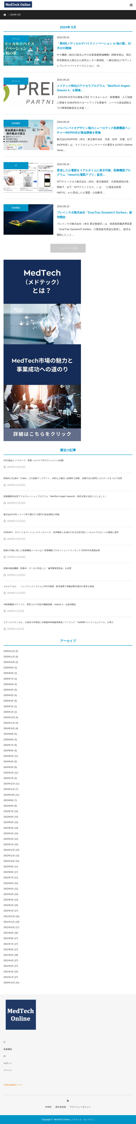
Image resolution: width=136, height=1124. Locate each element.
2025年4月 (9, 695)
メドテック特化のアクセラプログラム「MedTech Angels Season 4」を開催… (93, 88)
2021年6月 (9, 949)
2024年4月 (9, 761)
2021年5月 (9, 955)
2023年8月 (9, 806)
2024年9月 (9, 734)
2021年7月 (9, 944)
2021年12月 (9, 916)
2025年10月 (9, 662)
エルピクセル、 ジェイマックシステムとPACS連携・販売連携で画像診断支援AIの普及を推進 (49, 586)
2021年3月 (9, 966)
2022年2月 (9, 905)
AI (4, 1056)
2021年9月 (9, 933)
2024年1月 (9, 778)
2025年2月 (9, 706)
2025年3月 (9, 701)
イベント (16, 39)
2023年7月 (9, 811)
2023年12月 (9, 783)
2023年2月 (9, 839)
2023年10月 (9, 795)
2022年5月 (9, 889)
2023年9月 (9, 800)
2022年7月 (9, 877)
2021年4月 (9, 960)
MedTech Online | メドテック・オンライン (74, 1119)
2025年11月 (9, 656)
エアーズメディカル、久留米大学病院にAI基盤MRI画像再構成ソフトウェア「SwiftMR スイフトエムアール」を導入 (59, 622)
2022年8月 (9, 872)
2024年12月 (9, 717)
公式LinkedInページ (13, 1085)
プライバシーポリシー (80, 1107)
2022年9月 (9, 866)
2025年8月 (9, 673)
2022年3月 (9, 899)
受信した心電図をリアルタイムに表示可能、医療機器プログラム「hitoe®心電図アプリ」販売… (94, 172)
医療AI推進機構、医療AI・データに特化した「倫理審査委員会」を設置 (37, 568)
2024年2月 (9, 772)
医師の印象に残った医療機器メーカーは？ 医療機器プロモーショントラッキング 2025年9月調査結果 (52, 550)
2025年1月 (9, 712)
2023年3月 (9, 833)
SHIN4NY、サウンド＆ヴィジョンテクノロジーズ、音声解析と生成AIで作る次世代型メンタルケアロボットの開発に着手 (61, 532)
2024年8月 (9, 739)
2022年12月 (9, 850)
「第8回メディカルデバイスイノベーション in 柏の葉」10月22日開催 (94, 46)
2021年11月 (9, 922)
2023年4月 (9, 828)
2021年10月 (9, 927)
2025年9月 (9, 667)
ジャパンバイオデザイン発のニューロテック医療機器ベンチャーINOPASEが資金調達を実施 (94, 130)
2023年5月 (9, 822)
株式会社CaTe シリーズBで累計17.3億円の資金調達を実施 (31, 514)
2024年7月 (9, 745)
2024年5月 (9, 756)
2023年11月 (9, 789)
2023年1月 (9, 844)
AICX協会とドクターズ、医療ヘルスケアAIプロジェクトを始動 (34, 460)
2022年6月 (9, 883)
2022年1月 (9, 910)
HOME (48, 1107)
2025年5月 (9, 690)
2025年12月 (9, 651)
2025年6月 (9, 684)
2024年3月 (9, 767)
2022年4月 (9, 894)
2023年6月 (9, 817)
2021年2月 (9, 971)
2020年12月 (9, 982)
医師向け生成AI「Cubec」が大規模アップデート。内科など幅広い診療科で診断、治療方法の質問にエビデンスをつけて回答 (63, 478)
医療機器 (16, 123)
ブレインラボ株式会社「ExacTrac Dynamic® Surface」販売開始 (94, 215)
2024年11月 (9, 723)
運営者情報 (60, 1107)
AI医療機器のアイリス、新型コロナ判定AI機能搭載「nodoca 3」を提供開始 (40, 604)
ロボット (8, 1063)
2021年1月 (9, 977)
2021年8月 (9, 938)
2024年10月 (9, 728)
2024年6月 (9, 750)
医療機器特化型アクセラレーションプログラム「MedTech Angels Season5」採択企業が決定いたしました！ (55, 496)
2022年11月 (9, 855)
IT (16, 165)
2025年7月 (9, 679)
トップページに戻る (68, 248)
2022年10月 (9, 861)
